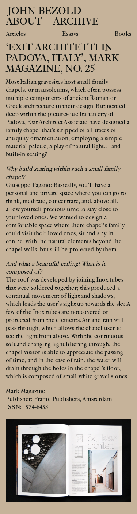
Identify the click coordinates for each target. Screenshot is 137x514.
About (24, 21)
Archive (76, 21)
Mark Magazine (25, 391)
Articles (16, 34)
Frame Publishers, (58, 399)
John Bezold (43, 10)
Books (123, 34)
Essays (70, 34)
